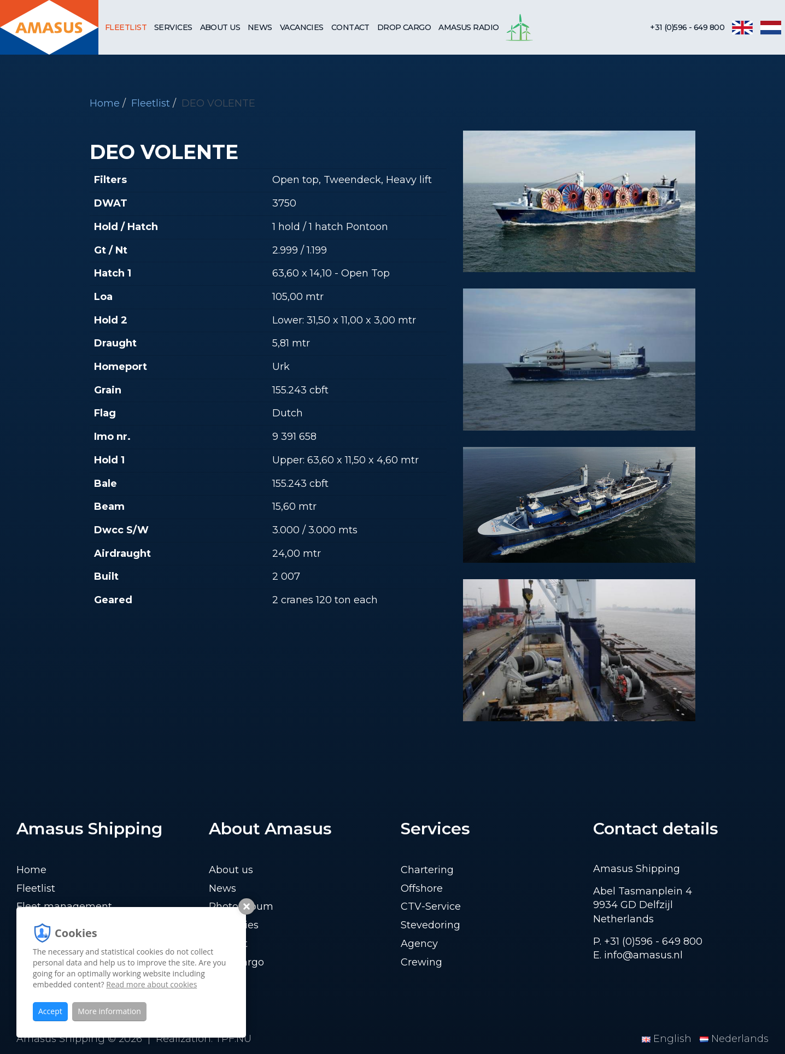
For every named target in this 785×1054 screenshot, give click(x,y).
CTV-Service (431, 906)
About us (220, 27)
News (260, 27)
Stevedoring (430, 925)
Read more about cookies (151, 984)
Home (105, 103)
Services (173, 27)
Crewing (421, 962)
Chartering (427, 870)
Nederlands (734, 1039)
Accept (50, 1011)
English (668, 1039)
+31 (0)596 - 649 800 (687, 27)
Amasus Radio (468, 27)
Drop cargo (404, 27)
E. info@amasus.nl (638, 955)
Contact (350, 27)
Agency (419, 944)
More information (109, 1011)
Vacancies (302, 27)
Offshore (422, 888)
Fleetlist (126, 27)
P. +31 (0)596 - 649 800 (647, 941)
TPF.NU (233, 1039)
